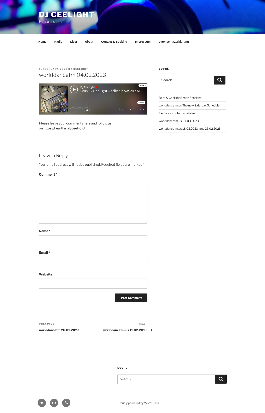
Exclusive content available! (177, 113)
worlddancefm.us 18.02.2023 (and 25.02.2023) (190, 128)
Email (44, 253)
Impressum (143, 41)
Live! (73, 41)
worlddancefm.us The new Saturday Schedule (189, 105)
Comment (48, 174)
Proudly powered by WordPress (138, 403)
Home (43, 41)
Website (45, 274)
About (89, 41)
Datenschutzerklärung (173, 41)
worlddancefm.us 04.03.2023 (179, 121)
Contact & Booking (114, 41)
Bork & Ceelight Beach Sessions (180, 97)
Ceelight (80, 69)
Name (45, 231)
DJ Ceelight (67, 14)
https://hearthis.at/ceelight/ (64, 128)
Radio (58, 41)
